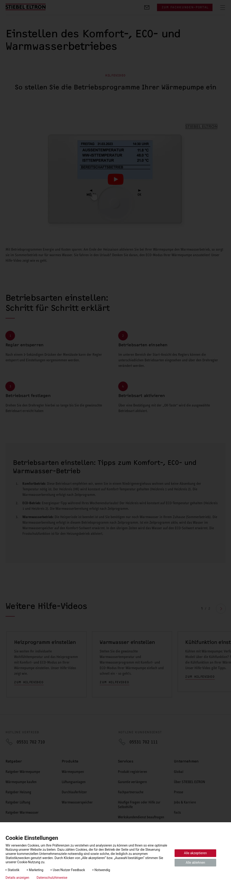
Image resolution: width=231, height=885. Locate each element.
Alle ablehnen (195, 862)
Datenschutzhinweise (52, 877)
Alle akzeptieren (195, 853)
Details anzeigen (17, 877)
